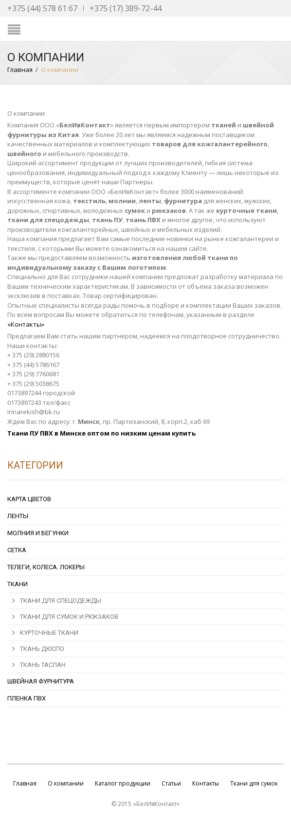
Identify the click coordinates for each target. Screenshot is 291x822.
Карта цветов (29, 499)
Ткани (17, 584)
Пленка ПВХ (26, 698)
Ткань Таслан (43, 664)
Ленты (17, 516)
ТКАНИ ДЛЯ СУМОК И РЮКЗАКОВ (69, 616)
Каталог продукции (122, 783)
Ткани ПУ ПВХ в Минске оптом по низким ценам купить (101, 433)
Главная (20, 69)
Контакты (205, 783)
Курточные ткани (49, 632)
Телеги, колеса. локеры (46, 567)
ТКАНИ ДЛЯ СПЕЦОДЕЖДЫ (60, 600)
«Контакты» (25, 324)
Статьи (171, 783)
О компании (66, 783)
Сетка (16, 550)
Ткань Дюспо (42, 648)
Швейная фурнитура (40, 681)
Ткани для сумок (254, 783)
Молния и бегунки (38, 533)
